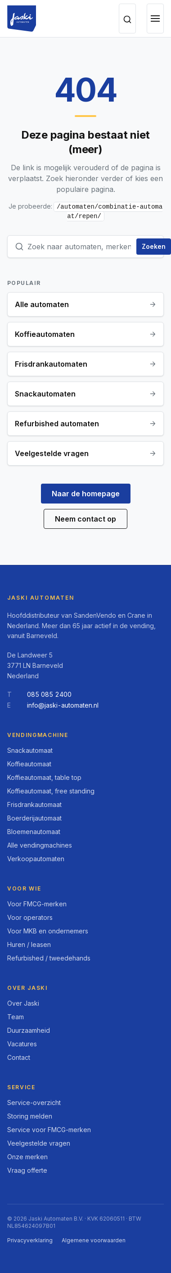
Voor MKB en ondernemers (47, 931)
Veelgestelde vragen (85, 453)
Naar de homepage (86, 493)
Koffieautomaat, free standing (50, 791)
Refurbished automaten (85, 423)
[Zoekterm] (80, 246)
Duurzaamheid (28, 1030)
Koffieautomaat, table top (44, 777)
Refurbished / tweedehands (48, 958)
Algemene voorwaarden (94, 1240)
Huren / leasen (29, 944)
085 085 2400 (49, 694)
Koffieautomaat (29, 764)
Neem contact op (85, 518)
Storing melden (29, 1116)
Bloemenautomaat (33, 831)
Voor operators (30, 917)
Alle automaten (85, 304)
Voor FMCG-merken (37, 904)
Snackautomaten (85, 393)
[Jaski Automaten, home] (21, 18)
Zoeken (154, 246)
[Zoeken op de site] (127, 18)
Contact (18, 1057)
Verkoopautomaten (35, 859)
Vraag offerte (27, 1170)
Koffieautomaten (85, 334)
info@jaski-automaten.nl (63, 705)
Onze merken (27, 1157)
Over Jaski (23, 1003)
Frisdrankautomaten (85, 363)
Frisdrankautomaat (34, 804)
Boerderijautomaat (34, 818)
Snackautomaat (30, 750)
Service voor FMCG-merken (49, 1129)
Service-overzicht (34, 1102)
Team (15, 1017)
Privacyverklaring (30, 1240)
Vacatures (22, 1044)
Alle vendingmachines (39, 845)
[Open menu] (155, 18)
